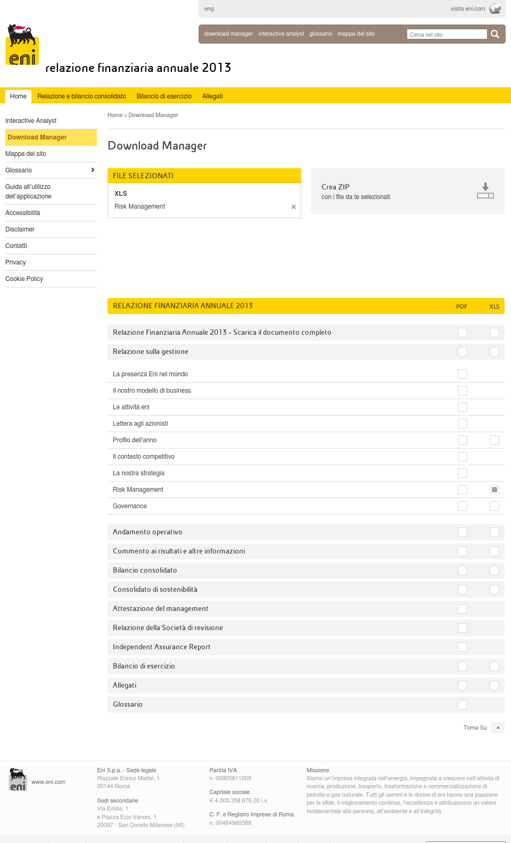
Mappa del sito (25, 154)
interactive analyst (281, 34)
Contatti (16, 246)
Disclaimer (20, 229)
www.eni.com (48, 782)
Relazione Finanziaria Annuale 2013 (138, 68)
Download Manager (228, 34)
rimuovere (293, 206)
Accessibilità (22, 213)
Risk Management (139, 206)
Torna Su (475, 728)
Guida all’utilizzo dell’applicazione (28, 192)
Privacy (15, 262)
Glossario (18, 170)
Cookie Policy (24, 279)
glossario (320, 34)
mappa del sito (356, 34)
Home (115, 115)
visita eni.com (468, 9)
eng (209, 9)
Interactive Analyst (30, 121)
